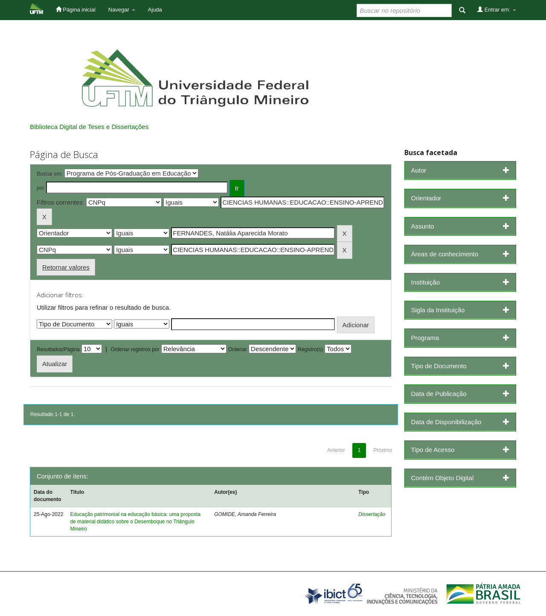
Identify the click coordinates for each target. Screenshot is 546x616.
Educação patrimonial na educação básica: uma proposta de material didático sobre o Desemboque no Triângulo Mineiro (135, 521)
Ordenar (237, 349)
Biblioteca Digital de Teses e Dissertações (89, 126)
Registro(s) (310, 349)
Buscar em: (50, 174)
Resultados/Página (58, 349)
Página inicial (76, 9)
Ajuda (155, 9)
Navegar (121, 9)
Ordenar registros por (134, 349)
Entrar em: (496, 9)
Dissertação (371, 514)
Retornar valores (66, 267)
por (40, 188)
